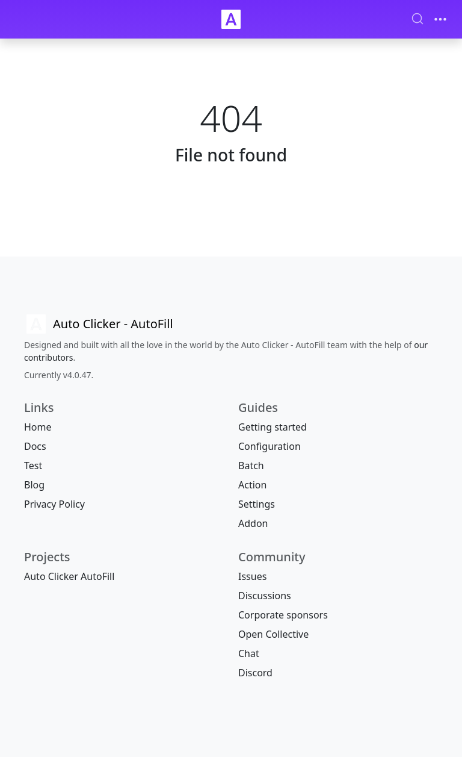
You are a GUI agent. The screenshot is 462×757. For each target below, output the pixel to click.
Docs (35, 446)
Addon (253, 523)
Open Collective (273, 634)
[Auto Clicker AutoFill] (98, 324)
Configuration (269, 446)
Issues (252, 576)
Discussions (264, 595)
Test (33, 465)
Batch (251, 465)
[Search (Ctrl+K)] (417, 18)
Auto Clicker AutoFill (69, 576)
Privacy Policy (54, 504)
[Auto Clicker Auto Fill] (231, 19)
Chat (248, 653)
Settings (256, 504)
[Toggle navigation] (440, 19)
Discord (255, 672)
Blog (34, 484)
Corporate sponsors (283, 614)
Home (38, 427)
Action (252, 484)
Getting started (272, 427)
